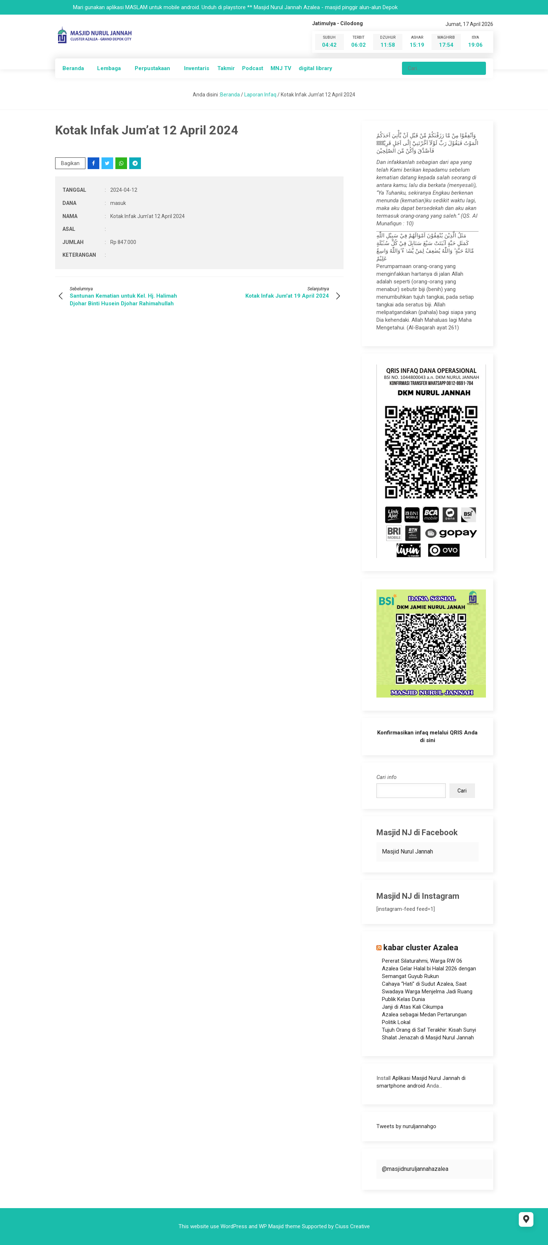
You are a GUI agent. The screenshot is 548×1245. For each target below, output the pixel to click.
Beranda (73, 68)
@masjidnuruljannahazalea (415, 1168)
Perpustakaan (152, 68)
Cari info (386, 777)
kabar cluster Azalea (420, 947)
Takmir (226, 68)
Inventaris (196, 68)
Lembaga (109, 68)
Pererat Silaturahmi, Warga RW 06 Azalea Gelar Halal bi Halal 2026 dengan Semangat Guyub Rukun (429, 968)
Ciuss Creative (352, 1226)
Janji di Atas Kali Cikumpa (412, 1007)
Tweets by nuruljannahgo (406, 1126)
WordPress (234, 1226)
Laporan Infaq (260, 95)
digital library (315, 68)
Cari (462, 791)
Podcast (252, 68)
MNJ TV (281, 68)
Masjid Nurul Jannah (407, 851)
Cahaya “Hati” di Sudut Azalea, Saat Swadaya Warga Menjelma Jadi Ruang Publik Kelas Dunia (427, 992)
